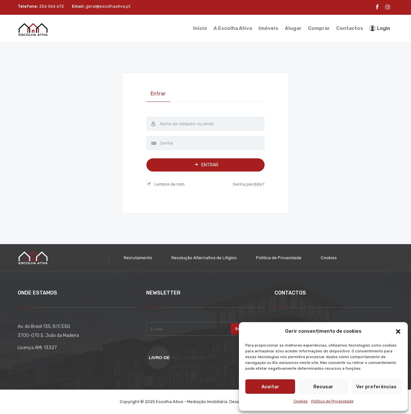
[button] (398, 331)
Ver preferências (376, 387)
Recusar (323, 387)
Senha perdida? (249, 184)
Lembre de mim (169, 184)
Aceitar (270, 387)
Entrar (158, 94)
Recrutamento (138, 257)
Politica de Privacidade (332, 401)
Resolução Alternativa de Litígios (204, 257)
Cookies (300, 401)
